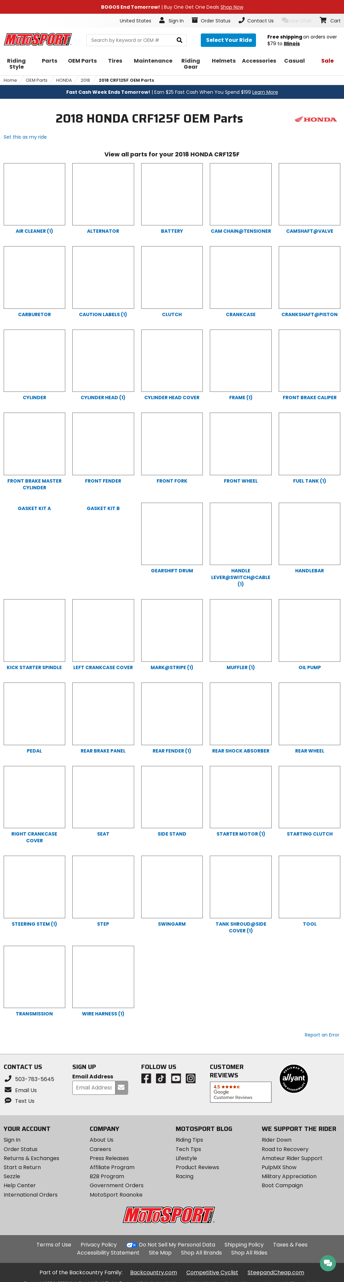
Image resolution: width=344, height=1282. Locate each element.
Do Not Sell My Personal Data (177, 1245)
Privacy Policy (99, 1245)
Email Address (92, 1076)
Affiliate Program (112, 1167)
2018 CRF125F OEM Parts (126, 80)
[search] (179, 40)
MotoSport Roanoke (116, 1195)
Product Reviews (197, 1167)
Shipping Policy (244, 1245)
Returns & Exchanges (31, 1158)
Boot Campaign (282, 1185)
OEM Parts (37, 80)
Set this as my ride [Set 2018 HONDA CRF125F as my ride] (25, 137)
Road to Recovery (285, 1149)
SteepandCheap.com (276, 1272)
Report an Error (322, 1034)
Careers (100, 1149)
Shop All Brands (201, 1253)
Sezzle (12, 1176)
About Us (101, 1140)
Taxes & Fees (290, 1245)
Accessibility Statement (108, 1253)
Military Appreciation (289, 1176)
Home (10, 80)
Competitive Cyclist (212, 1272)
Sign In (12, 1140)
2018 (85, 80)
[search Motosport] (136, 40)
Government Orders (117, 1185)
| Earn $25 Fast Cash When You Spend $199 (172, 92)
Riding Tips (189, 1140)
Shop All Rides (249, 1253)
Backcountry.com (153, 1272)
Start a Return (22, 1167)
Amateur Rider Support (292, 1158)
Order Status (20, 1149)
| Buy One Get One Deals (172, 7)
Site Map (160, 1253)
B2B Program (107, 1176)
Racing (184, 1176)
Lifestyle (186, 1158)
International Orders (31, 1195)
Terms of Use (53, 1245)
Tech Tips (188, 1149)
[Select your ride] (228, 40)
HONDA (64, 80)
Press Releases (109, 1158)
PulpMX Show (279, 1167)
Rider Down (276, 1140)
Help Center (20, 1185)
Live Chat (297, 20)
